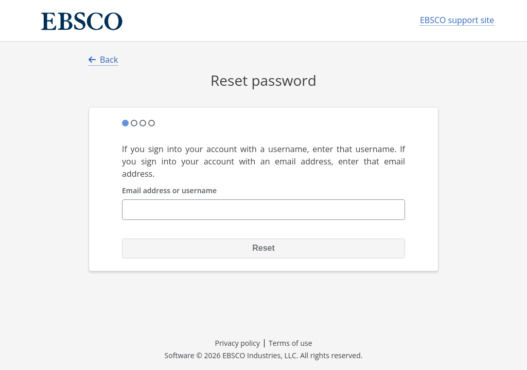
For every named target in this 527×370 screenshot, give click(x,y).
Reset (263, 248)
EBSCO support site (457, 20)
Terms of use (290, 343)
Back (103, 59)
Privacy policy (237, 343)
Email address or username (169, 191)
